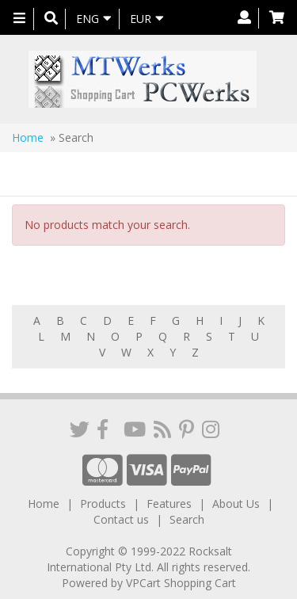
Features (169, 503)
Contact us (121, 519)
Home (28, 137)
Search (186, 519)
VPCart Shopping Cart (181, 582)
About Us (236, 503)
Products (103, 503)
